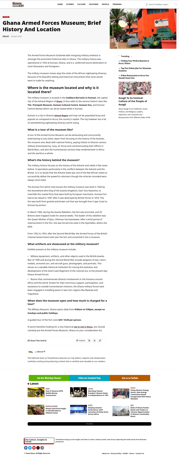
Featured (7, 17)
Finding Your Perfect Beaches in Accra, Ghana (134, 60)
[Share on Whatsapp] (93, 344)
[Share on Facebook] (79, 344)
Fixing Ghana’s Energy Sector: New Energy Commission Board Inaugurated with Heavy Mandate (141, 399)
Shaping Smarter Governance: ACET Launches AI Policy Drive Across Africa (98, 415)
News (132, 409)
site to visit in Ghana (85, 326)
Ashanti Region (62, 115)
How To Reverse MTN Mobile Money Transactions (54, 397)
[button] (99, 344)
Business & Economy (53, 410)
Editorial (6, 36)
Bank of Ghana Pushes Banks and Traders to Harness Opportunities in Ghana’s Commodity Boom (140, 416)
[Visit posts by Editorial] (31, 356)
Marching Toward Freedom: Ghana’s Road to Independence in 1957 (98, 397)
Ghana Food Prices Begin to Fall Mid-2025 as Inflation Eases (56, 415)
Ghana (59, 101)
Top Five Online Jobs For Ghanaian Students (135, 67)
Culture (91, 393)
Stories (90, 409)
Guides (48, 393)
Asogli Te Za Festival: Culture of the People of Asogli (134, 99)
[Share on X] (87, 344)
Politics (133, 392)
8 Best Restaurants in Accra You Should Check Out (134, 74)
